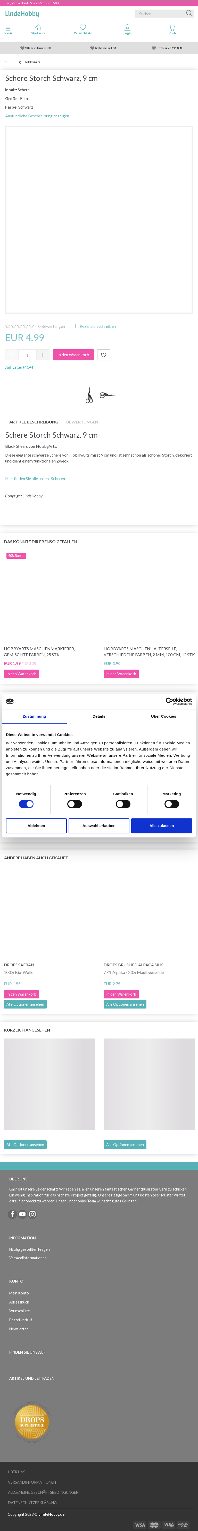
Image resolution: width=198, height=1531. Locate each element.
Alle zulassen (162, 825)
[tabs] (172, 30)
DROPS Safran (19, 964)
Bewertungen (51, 326)
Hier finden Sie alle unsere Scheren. (35, 478)
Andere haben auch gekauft (36, 857)
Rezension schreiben (97, 326)
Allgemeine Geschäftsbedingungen (43, 1492)
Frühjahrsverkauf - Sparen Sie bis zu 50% (31, 3)
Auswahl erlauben (99, 825)
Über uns (16, 1472)
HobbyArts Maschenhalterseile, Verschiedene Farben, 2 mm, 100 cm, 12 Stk (149, 651)
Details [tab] (99, 716)
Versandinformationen (28, 1258)
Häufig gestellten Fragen (29, 1249)
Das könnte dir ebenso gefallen (40, 541)
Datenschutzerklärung (32, 1502)
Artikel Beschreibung (33, 421)
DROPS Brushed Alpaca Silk (133, 964)
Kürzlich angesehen (27, 1029)
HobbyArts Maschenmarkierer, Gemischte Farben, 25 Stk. (39, 651)
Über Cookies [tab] (163, 716)
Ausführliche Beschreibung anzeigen (37, 115)
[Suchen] (189, 13)
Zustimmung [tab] (34, 716)
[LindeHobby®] (22, 12)
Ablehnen (36, 825)
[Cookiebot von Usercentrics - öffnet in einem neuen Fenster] (169, 701)
